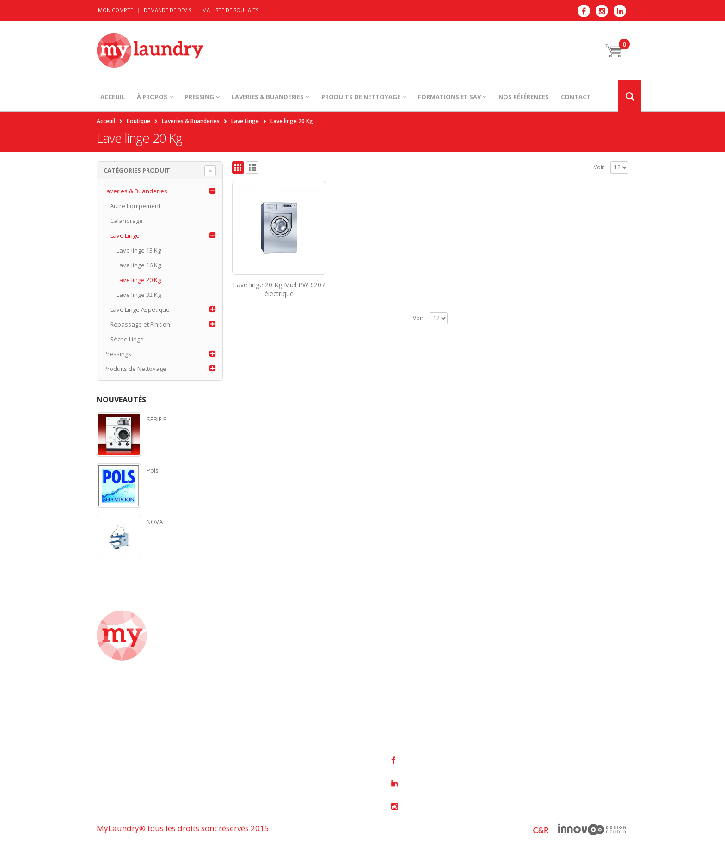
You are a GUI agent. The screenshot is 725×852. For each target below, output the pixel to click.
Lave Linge (125, 235)
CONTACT (575, 97)
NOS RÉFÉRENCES (523, 97)
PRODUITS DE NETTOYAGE (360, 97)
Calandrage (126, 220)
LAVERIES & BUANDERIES (268, 97)
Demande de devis (167, 9)
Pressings (117, 354)
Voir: (600, 167)
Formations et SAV (449, 97)
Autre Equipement (135, 206)
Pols (153, 470)
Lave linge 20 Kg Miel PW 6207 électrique (279, 289)
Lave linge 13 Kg (139, 250)
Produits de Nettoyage (135, 368)
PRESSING (199, 97)
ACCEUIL (112, 97)
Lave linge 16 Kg (139, 265)
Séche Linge (127, 339)
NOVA (155, 522)
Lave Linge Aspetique (140, 309)
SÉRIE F (156, 419)
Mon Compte (115, 9)
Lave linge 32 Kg (139, 294)
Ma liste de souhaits (230, 9)
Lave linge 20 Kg (139, 280)
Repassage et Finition (140, 324)
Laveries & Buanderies (135, 191)
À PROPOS (152, 97)
